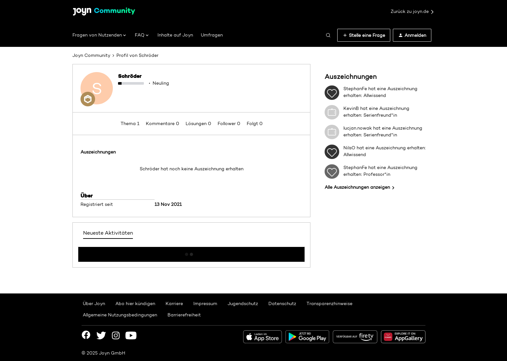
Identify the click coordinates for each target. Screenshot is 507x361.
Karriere (174, 303)
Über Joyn (94, 303)
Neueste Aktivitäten (108, 233)
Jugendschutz (243, 303)
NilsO (349, 147)
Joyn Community (91, 55)
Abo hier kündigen (135, 303)
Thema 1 (131, 123)
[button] (363, 35)
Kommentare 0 (163, 123)
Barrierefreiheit (184, 314)
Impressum (205, 303)
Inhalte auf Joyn (175, 34)
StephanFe (355, 88)
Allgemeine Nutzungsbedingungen (120, 314)
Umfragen (212, 34)
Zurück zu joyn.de (413, 11)
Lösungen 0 (199, 123)
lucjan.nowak (357, 128)
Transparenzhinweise (329, 303)
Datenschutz (282, 303)
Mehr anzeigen (191, 252)
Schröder (130, 76)
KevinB (351, 108)
